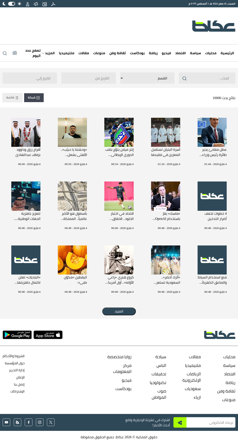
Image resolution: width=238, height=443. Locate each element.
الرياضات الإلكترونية (191, 377)
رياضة (153, 53)
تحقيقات (158, 374)
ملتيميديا (66, 53)
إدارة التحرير (16, 370)
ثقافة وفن (117, 53)
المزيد (48, 53)
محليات (210, 53)
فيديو (166, 53)
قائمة (12, 97)
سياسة (195, 53)
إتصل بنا (19, 384)
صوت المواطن (159, 394)
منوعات (99, 53)
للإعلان (20, 377)
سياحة (160, 357)
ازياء (197, 397)
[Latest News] (26, 53)
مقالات (83, 53)
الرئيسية (227, 53)
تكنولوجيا (158, 382)
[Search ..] (207, 78)
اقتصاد (180, 53)
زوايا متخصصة (119, 357)
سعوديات (193, 388)
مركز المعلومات (122, 368)
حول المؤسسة (15, 363)
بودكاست (137, 53)
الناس (161, 365)
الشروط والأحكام (14, 356)
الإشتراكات (17, 391)
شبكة (34, 97)
